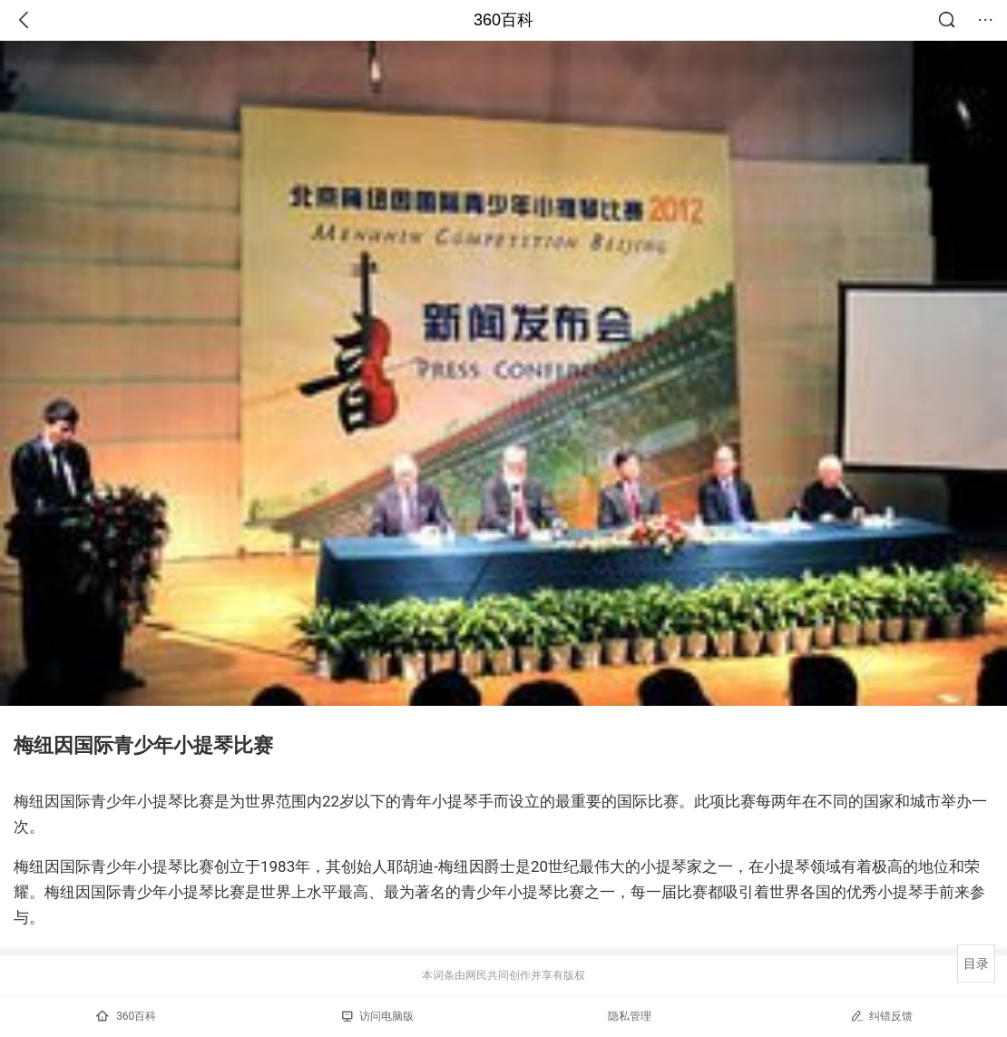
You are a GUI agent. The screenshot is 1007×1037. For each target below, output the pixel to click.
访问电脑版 (378, 1016)
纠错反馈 (881, 1015)
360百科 (503, 20)
